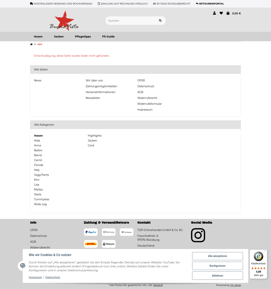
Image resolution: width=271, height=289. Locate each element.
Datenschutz (145, 86)
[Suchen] (130, 20)
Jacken (92, 140)
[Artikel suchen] (160, 20)
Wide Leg (40, 204)
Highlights (94, 135)
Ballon (38, 150)
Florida (38, 165)
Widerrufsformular (149, 104)
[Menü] (265, 252)
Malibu (38, 189)
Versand (158, 285)
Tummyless (41, 199)
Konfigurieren (217, 265)
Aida (37, 140)
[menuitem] (38, 36)
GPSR (141, 80)
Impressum (144, 109)
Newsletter (93, 98)
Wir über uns (94, 80)
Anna (37, 145)
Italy (37, 170)
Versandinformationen (101, 92)
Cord (90, 145)
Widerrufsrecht (147, 98)
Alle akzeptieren (217, 256)
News (37, 80)
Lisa (36, 184)
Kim (37, 179)
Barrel (38, 155)
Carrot (38, 160)
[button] (214, 13)
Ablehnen (217, 275)
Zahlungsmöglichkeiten (101, 86)
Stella (37, 194)
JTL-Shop (235, 285)
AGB (140, 92)
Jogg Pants (41, 175)
